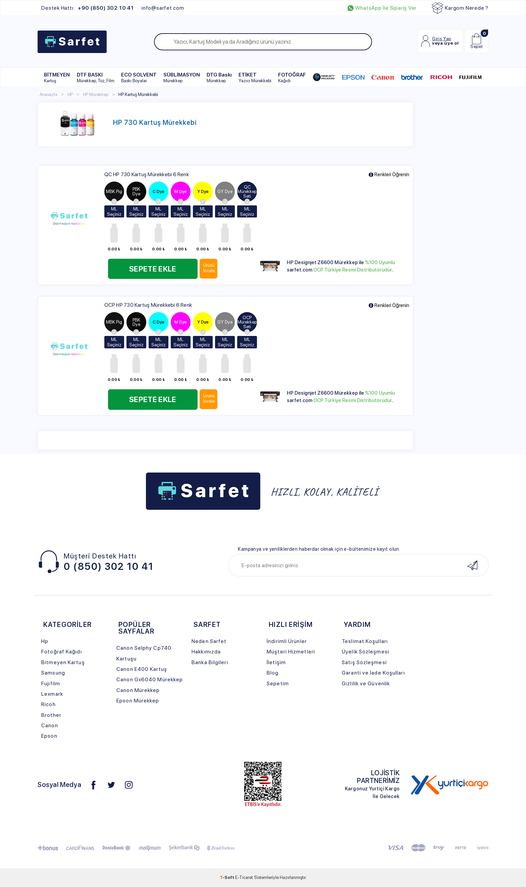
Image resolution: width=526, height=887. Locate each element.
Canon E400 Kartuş (141, 669)
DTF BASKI (95, 77)
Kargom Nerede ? (460, 8)
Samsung (53, 673)
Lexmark (52, 694)
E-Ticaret (244, 877)
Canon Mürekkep (138, 690)
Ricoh (48, 704)
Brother (51, 715)
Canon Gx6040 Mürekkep (149, 679)
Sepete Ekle (157, 268)
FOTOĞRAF (292, 77)
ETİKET (255, 77)
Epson (49, 736)
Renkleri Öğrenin (389, 174)
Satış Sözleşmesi (364, 662)
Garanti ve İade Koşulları (373, 673)
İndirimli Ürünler (287, 641)
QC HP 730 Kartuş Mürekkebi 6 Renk (146, 174)
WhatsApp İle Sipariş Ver (382, 8)
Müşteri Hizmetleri (291, 651)
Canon (49, 725)
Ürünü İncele (218, 267)
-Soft (227, 877)
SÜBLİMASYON (181, 77)
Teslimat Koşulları (365, 641)
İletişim (276, 662)
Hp (44, 641)
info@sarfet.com (163, 8)
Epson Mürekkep (137, 700)
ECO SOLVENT (139, 77)
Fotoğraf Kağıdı (61, 651)
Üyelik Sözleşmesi (365, 651)
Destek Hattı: (87, 8)
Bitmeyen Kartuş (63, 662)
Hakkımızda (206, 651)
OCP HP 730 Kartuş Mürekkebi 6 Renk (148, 305)
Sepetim (278, 683)
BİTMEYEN (57, 77)
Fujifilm (50, 683)
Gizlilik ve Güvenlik (366, 683)
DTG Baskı (219, 77)
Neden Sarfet (209, 641)
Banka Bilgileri (210, 662)
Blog (272, 673)
